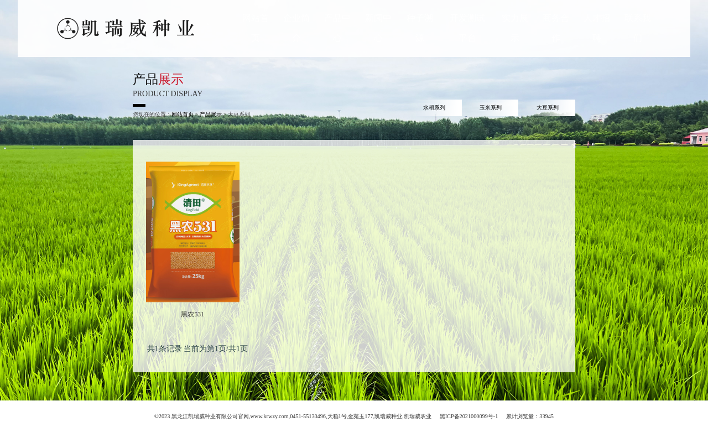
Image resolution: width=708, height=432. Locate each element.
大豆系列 (548, 108)
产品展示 (211, 114)
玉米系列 (491, 108)
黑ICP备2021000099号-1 (469, 416)
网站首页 (182, 114)
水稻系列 (434, 108)
